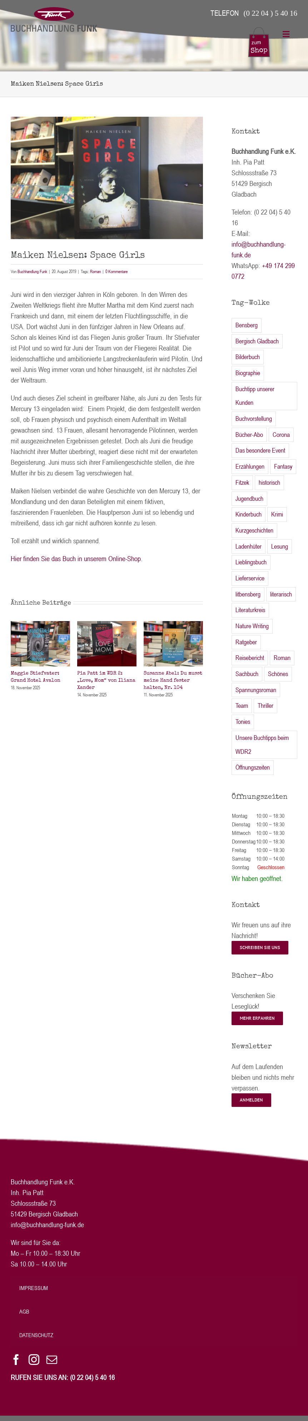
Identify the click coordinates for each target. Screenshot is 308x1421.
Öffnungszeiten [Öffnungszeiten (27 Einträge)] (252, 767)
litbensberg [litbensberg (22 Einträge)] (247, 594)
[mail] (51, 1359)
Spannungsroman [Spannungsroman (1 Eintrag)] (255, 690)
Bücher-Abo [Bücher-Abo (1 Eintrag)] (249, 434)
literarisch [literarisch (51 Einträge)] (281, 594)
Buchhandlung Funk (32, 271)
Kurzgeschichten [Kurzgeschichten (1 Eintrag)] (254, 530)
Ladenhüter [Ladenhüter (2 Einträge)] (248, 546)
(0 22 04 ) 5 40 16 (270, 13)
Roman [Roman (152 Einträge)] (282, 657)
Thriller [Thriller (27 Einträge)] (265, 705)
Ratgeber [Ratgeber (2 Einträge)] (246, 642)
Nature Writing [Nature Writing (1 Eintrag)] (252, 626)
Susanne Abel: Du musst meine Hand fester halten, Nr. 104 (173, 680)
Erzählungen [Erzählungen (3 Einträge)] (249, 466)
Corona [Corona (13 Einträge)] (281, 434)
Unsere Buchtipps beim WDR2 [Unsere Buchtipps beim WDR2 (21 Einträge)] (262, 744)
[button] (16, 659)
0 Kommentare (116, 271)
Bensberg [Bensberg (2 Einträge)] (246, 325)
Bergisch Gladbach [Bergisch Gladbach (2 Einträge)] (257, 341)
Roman (95, 271)
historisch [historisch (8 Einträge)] (269, 482)
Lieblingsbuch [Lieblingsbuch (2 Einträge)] (251, 562)
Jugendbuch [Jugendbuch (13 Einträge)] (249, 498)
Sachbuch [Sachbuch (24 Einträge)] (246, 673)
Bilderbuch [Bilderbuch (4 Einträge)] (247, 357)
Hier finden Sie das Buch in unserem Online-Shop (76, 558)
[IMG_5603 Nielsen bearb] (107, 178)
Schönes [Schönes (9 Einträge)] (278, 673)
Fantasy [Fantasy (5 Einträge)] (283, 466)
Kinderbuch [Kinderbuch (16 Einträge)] (248, 514)
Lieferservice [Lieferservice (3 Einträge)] (249, 578)
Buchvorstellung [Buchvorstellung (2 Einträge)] (253, 418)
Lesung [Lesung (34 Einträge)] (279, 546)
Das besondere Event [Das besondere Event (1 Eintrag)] (260, 450)
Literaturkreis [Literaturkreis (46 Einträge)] (250, 610)
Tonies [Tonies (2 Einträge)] (242, 721)
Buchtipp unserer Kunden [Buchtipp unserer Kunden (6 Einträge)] (254, 396)
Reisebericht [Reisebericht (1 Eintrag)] (249, 657)
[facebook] (16, 1359)
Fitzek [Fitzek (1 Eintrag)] (242, 482)
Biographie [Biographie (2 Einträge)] (247, 373)
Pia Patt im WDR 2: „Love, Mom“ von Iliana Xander (106, 680)
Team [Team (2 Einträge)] (241, 705)
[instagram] (34, 1359)
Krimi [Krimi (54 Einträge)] (277, 514)
